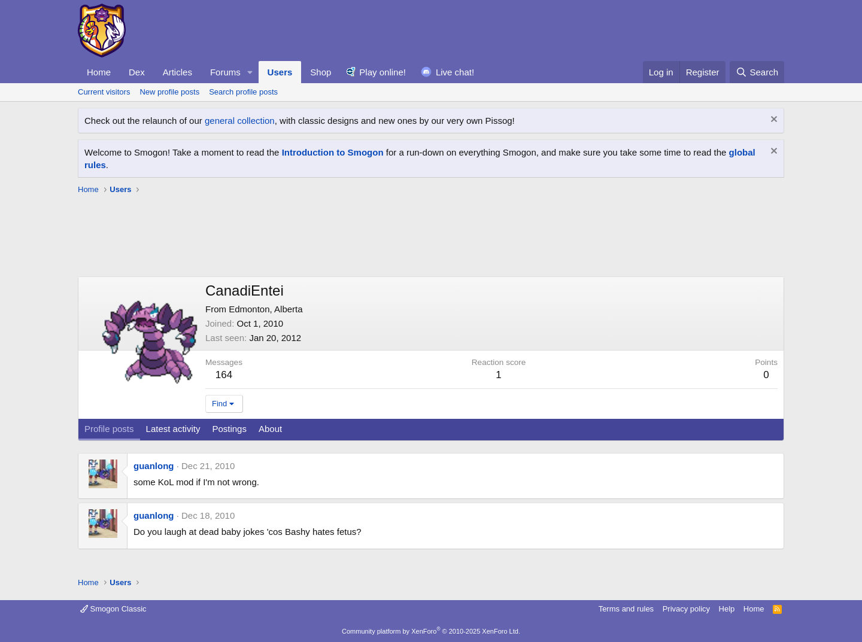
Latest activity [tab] (173, 429)
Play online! (382, 72)
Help (727, 608)
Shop (320, 72)
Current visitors (104, 91)
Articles (177, 72)
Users (280, 72)
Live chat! (455, 72)
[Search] (757, 72)
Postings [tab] (229, 429)
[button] (250, 72)
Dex (137, 72)
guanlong (153, 466)
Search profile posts (243, 91)
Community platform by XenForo (431, 631)
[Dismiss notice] (772, 120)
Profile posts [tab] (109, 429)
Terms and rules (626, 608)
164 (224, 375)
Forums (225, 72)
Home (99, 72)
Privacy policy (686, 608)
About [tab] (270, 429)
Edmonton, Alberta (265, 309)
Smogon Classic (113, 608)
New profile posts (169, 91)
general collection (240, 120)
